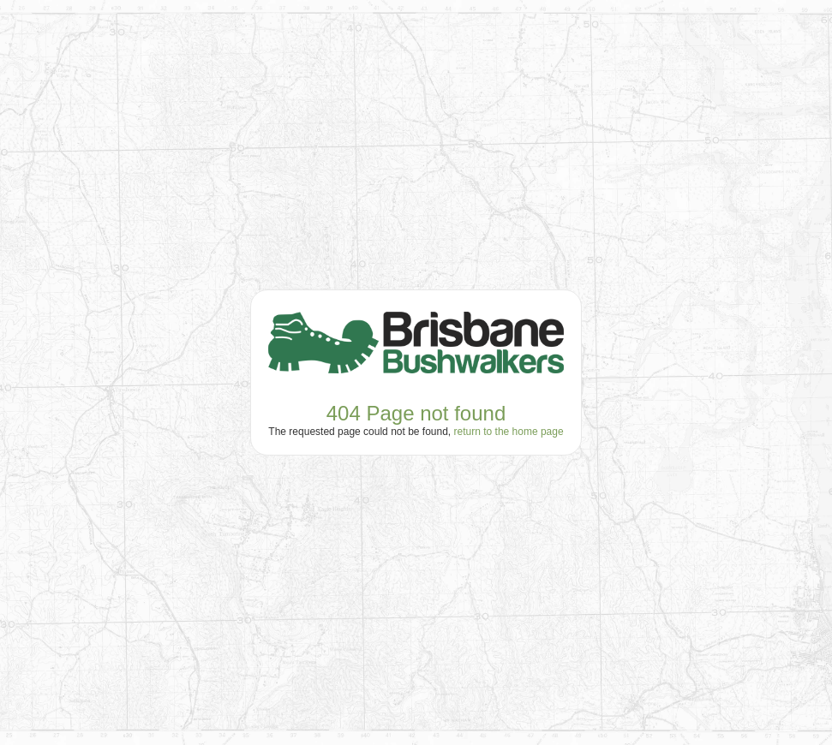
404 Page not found (416, 413)
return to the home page (509, 432)
